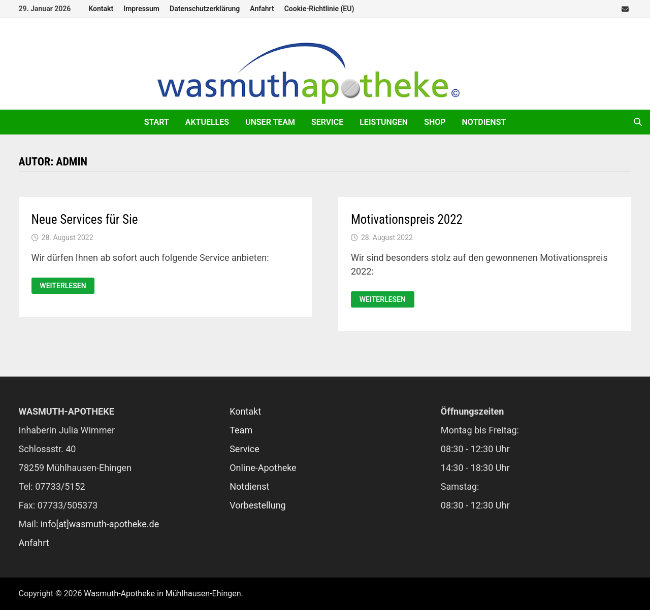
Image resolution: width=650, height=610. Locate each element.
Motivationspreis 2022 (407, 219)
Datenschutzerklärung (205, 9)
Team (241, 430)
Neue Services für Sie (84, 219)
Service (327, 122)
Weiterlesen (62, 286)
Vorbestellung (258, 505)
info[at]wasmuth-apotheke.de (100, 524)
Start (156, 122)
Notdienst (484, 122)
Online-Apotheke (263, 467)
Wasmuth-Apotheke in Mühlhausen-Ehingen (162, 593)
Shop (434, 122)
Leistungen (384, 122)
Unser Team (270, 122)
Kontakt (100, 9)
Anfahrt (262, 9)
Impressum (141, 9)
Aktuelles (207, 122)
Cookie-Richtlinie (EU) (319, 9)
